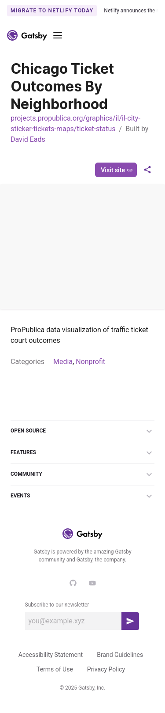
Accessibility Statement (50, 654)
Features (82, 453)
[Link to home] (27, 35)
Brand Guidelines (120, 654)
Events (82, 496)
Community (82, 474)
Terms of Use (55, 669)
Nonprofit (90, 361)
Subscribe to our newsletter (57, 605)
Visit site (117, 170)
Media (63, 361)
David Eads (28, 139)
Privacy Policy (106, 669)
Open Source (82, 431)
